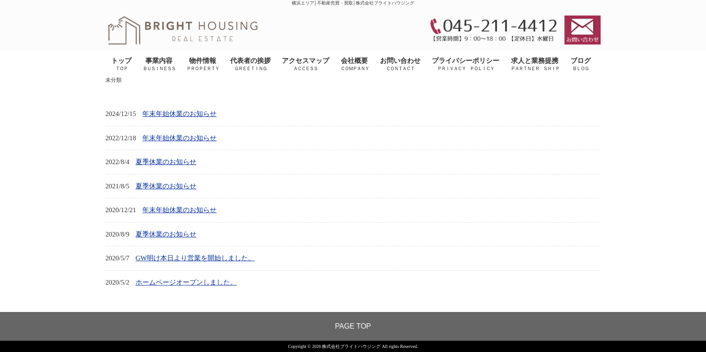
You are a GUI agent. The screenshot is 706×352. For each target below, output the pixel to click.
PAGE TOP (353, 326)
